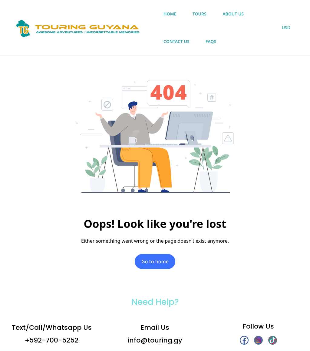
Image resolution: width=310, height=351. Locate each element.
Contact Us (176, 41)
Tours (199, 14)
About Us (233, 14)
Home (169, 14)
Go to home (155, 261)
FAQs (211, 41)
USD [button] (286, 27)
